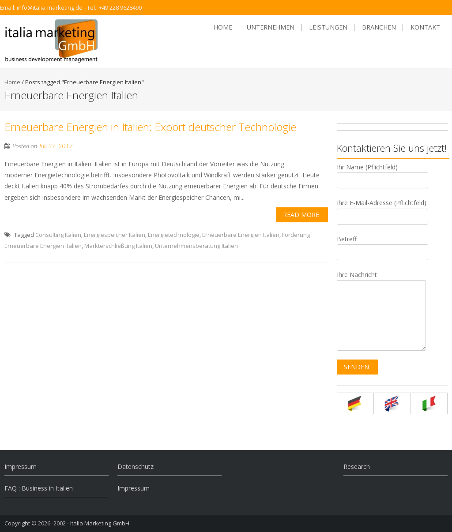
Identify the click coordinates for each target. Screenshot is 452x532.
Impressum (20, 466)
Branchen (379, 27)
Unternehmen (270, 27)
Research (356, 466)
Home (223, 27)
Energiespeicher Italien (114, 235)
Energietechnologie (174, 235)
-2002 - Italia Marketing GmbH (90, 523)
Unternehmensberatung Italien (196, 246)
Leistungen (328, 27)
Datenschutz (135, 466)
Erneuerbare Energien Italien (240, 235)
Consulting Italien (58, 235)
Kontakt (425, 27)
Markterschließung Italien (118, 246)
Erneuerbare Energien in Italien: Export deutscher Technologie (150, 127)
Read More (301, 214)
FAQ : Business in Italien (38, 488)
